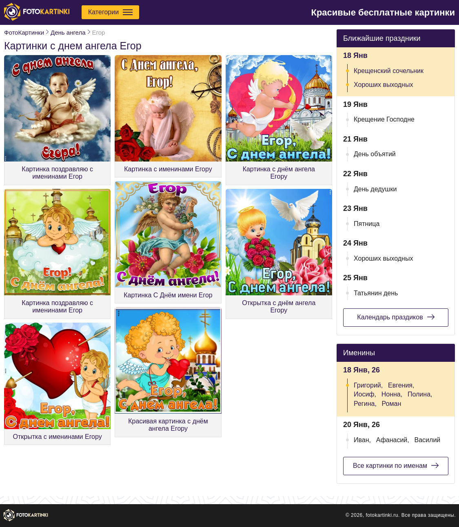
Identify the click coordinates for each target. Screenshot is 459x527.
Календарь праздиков (395, 317)
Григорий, (368, 385)
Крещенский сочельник (389, 70)
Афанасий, (392, 439)
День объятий (375, 154)
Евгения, (401, 385)
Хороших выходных (383, 84)
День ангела (68, 32)
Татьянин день (376, 293)
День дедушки (375, 189)
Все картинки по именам (396, 465)
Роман (391, 403)
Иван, (362, 439)
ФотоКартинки (24, 32)
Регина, (365, 403)
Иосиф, (365, 394)
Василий (428, 439)
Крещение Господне (384, 119)
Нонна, (391, 394)
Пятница (366, 223)
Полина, (420, 394)
